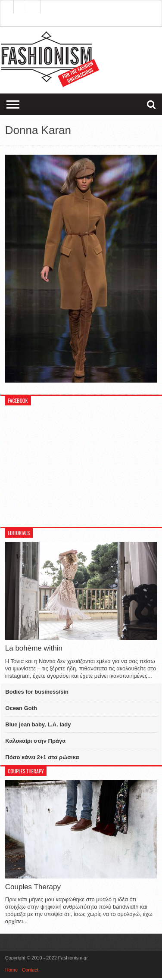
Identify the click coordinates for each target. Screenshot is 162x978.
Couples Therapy (33, 887)
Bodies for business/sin (37, 691)
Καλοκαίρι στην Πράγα (35, 741)
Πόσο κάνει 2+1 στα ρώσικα (42, 757)
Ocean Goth (21, 708)
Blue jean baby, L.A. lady (38, 724)
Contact (30, 969)
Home (11, 969)
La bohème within (33, 648)
